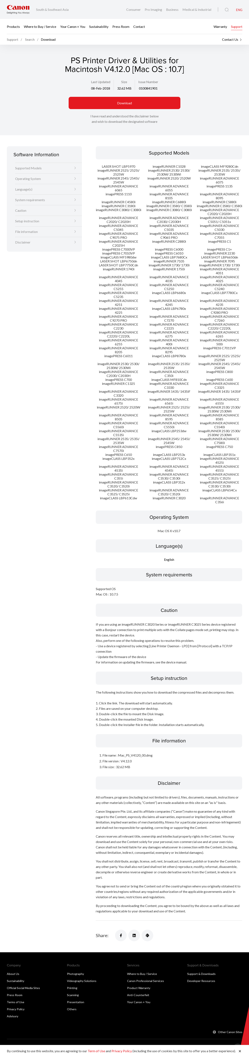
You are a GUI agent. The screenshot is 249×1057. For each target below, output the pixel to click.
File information (26, 232)
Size (124, 82)
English (169, 559)
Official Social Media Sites (23, 988)
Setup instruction (27, 221)
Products (13, 26)
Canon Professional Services (145, 981)
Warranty (220, 26)
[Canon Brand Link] (18, 9)
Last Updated (100, 82)
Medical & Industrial (196, 9)
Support (236, 26)
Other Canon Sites (230, 1032)
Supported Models (28, 168)
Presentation (75, 1002)
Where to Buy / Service (40, 26)
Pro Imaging (154, 9)
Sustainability (98, 26)
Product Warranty (138, 988)
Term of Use (96, 1051)
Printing (72, 988)
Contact (139, 26)
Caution (20, 210)
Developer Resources (201, 981)
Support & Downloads (201, 974)
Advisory (12, 1016)
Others (72, 1009)
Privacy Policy (15, 1009)
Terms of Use (15, 1002)
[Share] (121, 935)
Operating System (28, 179)
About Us (13, 974)
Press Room (120, 26)
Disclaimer (22, 242)
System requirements (30, 200)
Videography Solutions (81, 981)
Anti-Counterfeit (138, 995)
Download (124, 103)
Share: (102, 935)
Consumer (133, 9)
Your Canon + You (72, 26)
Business (172, 9)
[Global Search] (227, 10)
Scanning (73, 995)
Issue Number (148, 82)
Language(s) (23, 189)
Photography (75, 974)
